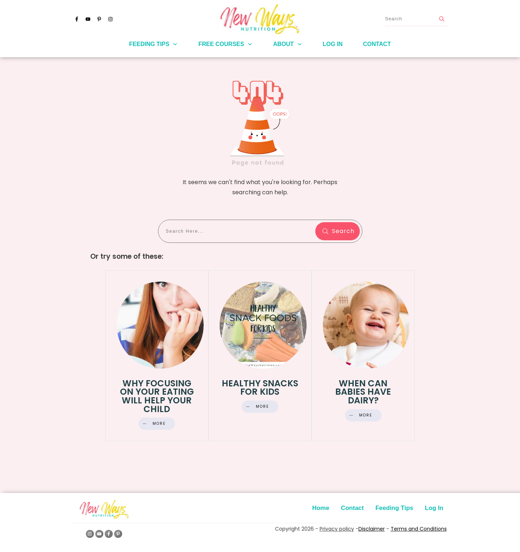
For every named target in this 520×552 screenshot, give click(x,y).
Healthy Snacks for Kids (260, 356)
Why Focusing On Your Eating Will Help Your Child (157, 356)
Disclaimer (371, 528)
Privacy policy (337, 528)
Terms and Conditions (419, 528)
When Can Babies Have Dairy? (363, 356)
